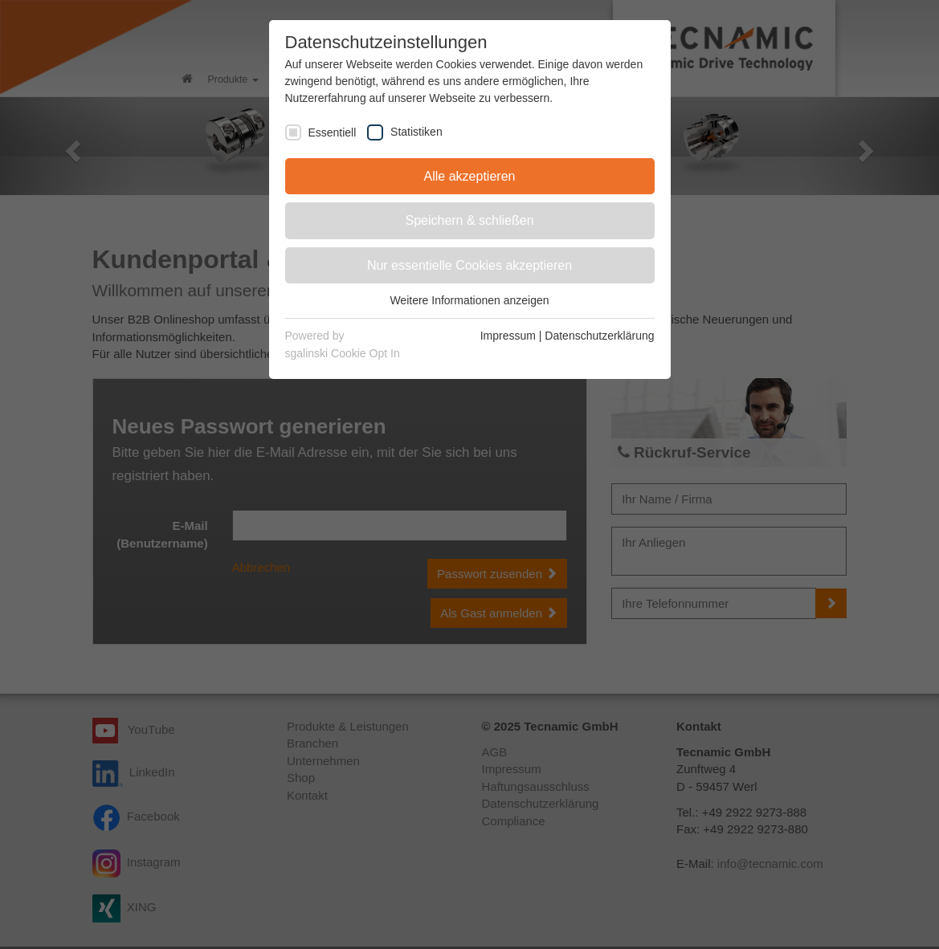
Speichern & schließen (469, 220)
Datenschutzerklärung (599, 335)
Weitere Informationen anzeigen (469, 300)
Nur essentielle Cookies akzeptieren (469, 265)
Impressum (508, 335)
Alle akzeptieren (470, 176)
